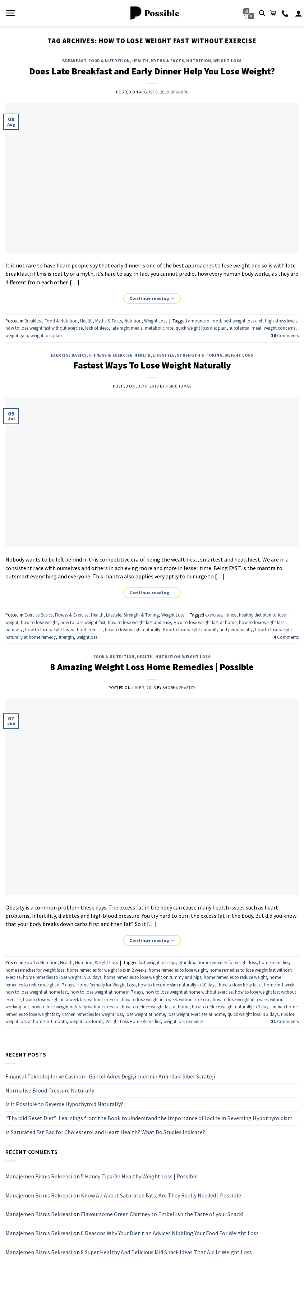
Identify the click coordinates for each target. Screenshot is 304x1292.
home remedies (274, 962)
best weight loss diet (243, 321)
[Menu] (10, 13)
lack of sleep (97, 328)
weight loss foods (86, 1021)
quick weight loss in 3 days (252, 1014)
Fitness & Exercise (110, 355)
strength (66, 637)
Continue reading (152, 298)
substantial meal (245, 328)
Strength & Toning (200, 355)
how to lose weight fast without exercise (44, 328)
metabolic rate (159, 328)
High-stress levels (281, 321)
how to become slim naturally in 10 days (177, 985)
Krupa (182, 92)
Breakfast (74, 60)
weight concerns (279, 328)
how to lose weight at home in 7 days (106, 992)
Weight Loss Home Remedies (133, 1021)
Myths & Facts (167, 60)
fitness (230, 615)
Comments (285, 335)
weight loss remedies (183, 1021)
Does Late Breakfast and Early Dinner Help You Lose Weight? (152, 71)
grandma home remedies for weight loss (218, 962)
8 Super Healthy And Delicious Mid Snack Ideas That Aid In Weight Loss (166, 1252)
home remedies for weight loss (34, 970)
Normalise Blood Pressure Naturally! (50, 1090)
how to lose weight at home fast (36, 992)
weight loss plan (46, 335)
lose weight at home (145, 1014)
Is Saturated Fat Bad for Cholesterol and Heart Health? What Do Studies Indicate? (105, 1132)
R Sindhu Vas (178, 386)
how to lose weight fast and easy (139, 622)
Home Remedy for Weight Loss (106, 985)
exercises (213, 615)
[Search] (262, 13)
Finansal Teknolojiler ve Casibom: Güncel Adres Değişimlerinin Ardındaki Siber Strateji (110, 1076)
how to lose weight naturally (132, 629)
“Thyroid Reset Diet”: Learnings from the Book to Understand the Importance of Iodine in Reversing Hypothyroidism (149, 1118)
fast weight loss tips (157, 962)
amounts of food (204, 321)
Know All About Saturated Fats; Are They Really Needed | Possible (161, 1195)
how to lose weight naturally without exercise (75, 1006)
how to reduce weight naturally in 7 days (231, 1006)
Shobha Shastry (178, 687)
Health (140, 60)
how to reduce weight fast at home (155, 1006)
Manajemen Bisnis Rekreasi (38, 1176)
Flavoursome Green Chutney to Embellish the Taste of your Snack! (162, 1214)
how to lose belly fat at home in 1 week (256, 985)
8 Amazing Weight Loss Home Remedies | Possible (152, 667)
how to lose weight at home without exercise (189, 992)
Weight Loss (227, 60)
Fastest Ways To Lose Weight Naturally (152, 365)
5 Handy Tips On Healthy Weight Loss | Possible (139, 1176)
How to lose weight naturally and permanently (208, 629)
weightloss (87, 637)
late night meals (126, 328)
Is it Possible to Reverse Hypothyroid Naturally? (64, 1104)
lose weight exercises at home (196, 1014)
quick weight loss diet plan (201, 328)
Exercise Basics (69, 355)
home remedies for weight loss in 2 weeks (106, 970)
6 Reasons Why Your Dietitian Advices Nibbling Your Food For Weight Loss (170, 1233)
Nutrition (198, 60)
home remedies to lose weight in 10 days (62, 977)
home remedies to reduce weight (235, 977)
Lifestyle (164, 355)
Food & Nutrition (109, 60)
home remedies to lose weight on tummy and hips (152, 977)
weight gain (16, 335)
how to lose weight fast (82, 622)
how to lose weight (39, 622)
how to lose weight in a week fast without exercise (71, 999)
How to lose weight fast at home (205, 622)
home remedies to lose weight (178, 970)
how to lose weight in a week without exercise (166, 999)
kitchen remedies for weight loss (92, 1014)
